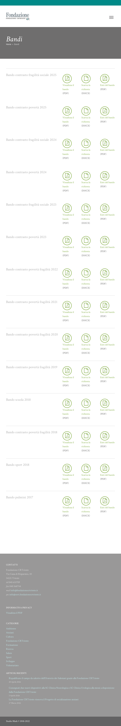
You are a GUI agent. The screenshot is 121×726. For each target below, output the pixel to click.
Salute (9, 653)
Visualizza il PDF (14, 612)
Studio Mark (12, 721)
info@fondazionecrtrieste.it (24, 590)
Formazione (12, 645)
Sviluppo (10, 661)
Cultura (10, 636)
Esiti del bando (107, 85)
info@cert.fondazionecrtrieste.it (25, 594)
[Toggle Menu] (111, 17)
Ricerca (9, 649)
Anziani (10, 632)
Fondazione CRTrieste (17, 640)
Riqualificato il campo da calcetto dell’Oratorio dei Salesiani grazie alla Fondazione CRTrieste (54, 678)
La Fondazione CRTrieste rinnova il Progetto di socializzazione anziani (44, 699)
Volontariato (12, 665)
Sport (9, 657)
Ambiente (11, 628)
